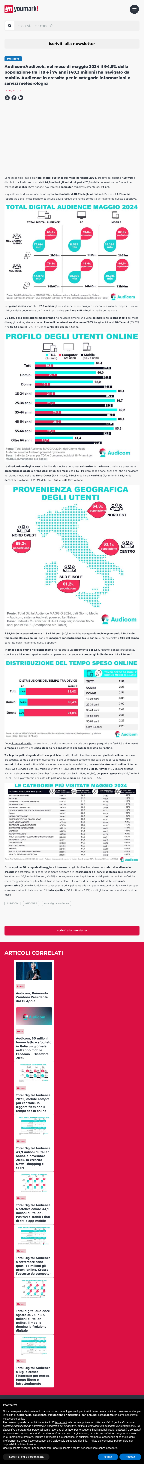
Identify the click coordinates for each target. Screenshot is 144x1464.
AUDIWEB (31, 903)
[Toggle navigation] (134, 9)
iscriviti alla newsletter (72, 43)
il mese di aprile (21, 743)
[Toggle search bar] (9, 25)
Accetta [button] (130, 1456)
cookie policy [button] (16, 1418)
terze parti (61, 1422)
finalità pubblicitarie (103, 1429)
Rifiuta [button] (108, 1456)
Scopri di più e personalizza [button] (26, 1456)
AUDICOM (12, 903)
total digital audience (56, 903)
